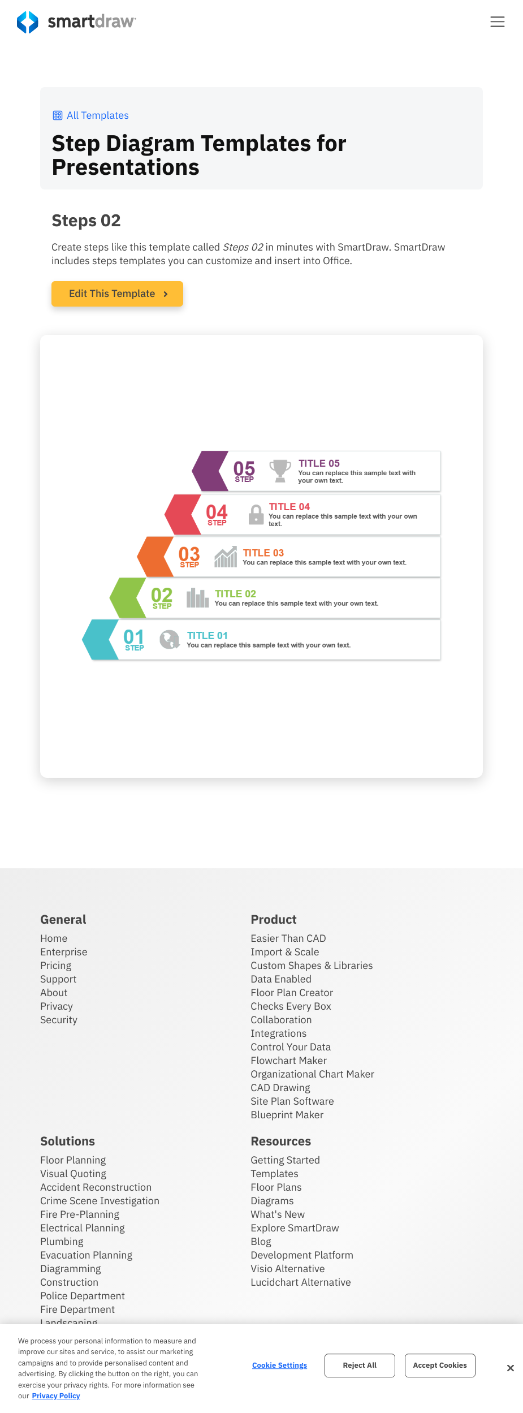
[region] (261, 1368)
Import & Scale (284, 951)
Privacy (56, 1006)
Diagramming (70, 1268)
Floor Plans (275, 1187)
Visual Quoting (73, 1173)
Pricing (55, 965)
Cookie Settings (279, 1366)
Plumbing (61, 1241)
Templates (274, 1173)
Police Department (82, 1295)
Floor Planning (73, 1159)
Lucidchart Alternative (300, 1282)
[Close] (510, 1368)
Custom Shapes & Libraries (311, 965)
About (54, 992)
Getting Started (285, 1159)
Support (58, 978)
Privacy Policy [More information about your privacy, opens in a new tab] (56, 1396)
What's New (277, 1214)
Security (58, 1019)
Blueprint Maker (286, 1114)
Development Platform (301, 1254)
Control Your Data (290, 1046)
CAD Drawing (280, 1087)
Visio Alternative (287, 1268)
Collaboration (281, 1019)
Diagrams (271, 1200)
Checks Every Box (290, 1006)
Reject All (360, 1366)
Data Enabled (281, 978)
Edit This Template (112, 293)
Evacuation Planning (86, 1254)
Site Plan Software (292, 1101)
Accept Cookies (439, 1366)
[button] (497, 21)
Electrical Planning (82, 1227)
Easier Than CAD (288, 938)
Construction (69, 1282)
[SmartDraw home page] (76, 22)
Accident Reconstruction (96, 1187)
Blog (260, 1241)
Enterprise (64, 951)
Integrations (278, 1033)
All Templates (90, 115)
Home (53, 938)
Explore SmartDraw (294, 1227)
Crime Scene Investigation (99, 1200)
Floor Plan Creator (291, 992)
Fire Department (77, 1309)
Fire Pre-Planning (79, 1214)
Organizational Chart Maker (312, 1073)
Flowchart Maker (288, 1060)
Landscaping (68, 1322)
